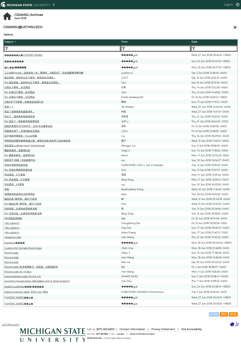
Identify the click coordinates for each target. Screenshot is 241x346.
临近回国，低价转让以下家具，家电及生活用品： (30, 77)
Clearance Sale (12, 237)
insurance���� (14, 242)
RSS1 (224, 314)
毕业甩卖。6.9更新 (14, 184)
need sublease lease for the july (22, 276)
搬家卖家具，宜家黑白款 (17, 150)
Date (194, 41)
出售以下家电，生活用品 (17, 87)
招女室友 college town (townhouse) (24, 145)
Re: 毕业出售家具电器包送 (18, 169)
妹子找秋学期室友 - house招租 (20, 135)
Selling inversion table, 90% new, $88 (26, 291)
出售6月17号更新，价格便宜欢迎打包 (23, 101)
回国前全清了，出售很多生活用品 (21, 131)
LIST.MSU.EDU (10, 324)
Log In (228, 4)
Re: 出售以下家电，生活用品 (19, 92)
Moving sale (11, 252)
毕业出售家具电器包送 (16, 164)
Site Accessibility (191, 329)
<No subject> (12, 223)
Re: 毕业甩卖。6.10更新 (17, 179)
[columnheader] (62, 42)
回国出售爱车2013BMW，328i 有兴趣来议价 (28, 126)
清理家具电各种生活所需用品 (19, 194)
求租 (6, 189)
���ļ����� (14, 61)
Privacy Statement (163, 329)
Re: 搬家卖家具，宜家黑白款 (19, 155)
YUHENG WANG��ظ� (18, 297)
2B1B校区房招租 (13, 218)
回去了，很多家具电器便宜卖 (19, 116)
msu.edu (120, 334)
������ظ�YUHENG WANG (23, 55)
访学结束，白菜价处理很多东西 (20, 208)
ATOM (214, 314)
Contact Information (132, 329)
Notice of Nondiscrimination (142, 334)
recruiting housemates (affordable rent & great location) (37, 281)
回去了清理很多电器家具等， (19, 111)
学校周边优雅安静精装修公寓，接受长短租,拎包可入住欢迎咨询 (37, 140)
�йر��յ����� (15, 67)
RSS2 (233, 314)
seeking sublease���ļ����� (24, 286)
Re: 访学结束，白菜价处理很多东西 (23, 213)
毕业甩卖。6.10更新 (14, 174)
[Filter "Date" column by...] (214, 48)
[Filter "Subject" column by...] (62, 48)
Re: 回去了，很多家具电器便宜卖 (21, 121)
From (124, 41)
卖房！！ (9, 106)
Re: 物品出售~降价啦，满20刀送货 (22, 203)
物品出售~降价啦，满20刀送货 (20, 198)
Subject (8, 41)
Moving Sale (11, 257)
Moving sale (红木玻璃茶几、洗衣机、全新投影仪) (31, 266)
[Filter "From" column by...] (156, 48)
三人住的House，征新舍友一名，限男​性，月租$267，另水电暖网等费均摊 (43, 72)
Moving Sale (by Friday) (17, 271)
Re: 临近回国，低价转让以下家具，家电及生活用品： (32, 82)
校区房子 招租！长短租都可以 (19, 160)
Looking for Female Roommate (23, 248)
